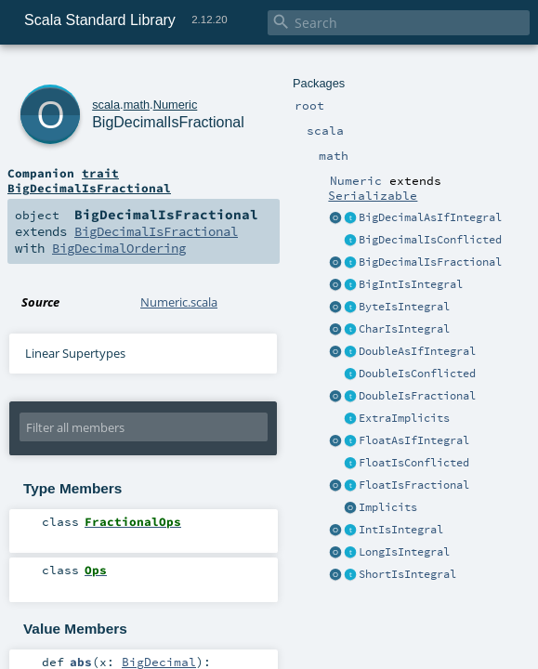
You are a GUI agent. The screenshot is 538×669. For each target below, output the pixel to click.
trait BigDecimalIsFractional (89, 180)
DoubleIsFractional (417, 395)
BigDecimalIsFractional (430, 262)
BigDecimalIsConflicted (430, 239)
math (137, 105)
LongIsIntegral (404, 551)
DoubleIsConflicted (417, 373)
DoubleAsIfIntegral (417, 351)
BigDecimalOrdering (119, 248)
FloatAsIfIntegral (414, 440)
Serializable (372, 195)
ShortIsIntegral (407, 574)
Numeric (175, 105)
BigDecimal (159, 661)
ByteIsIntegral (404, 306)
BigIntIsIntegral (411, 284)
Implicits (388, 507)
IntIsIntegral (401, 529)
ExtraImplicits (404, 418)
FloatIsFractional (414, 485)
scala (106, 105)
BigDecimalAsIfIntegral (430, 217)
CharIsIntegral (404, 328)
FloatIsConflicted (414, 462)
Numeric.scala (178, 302)
